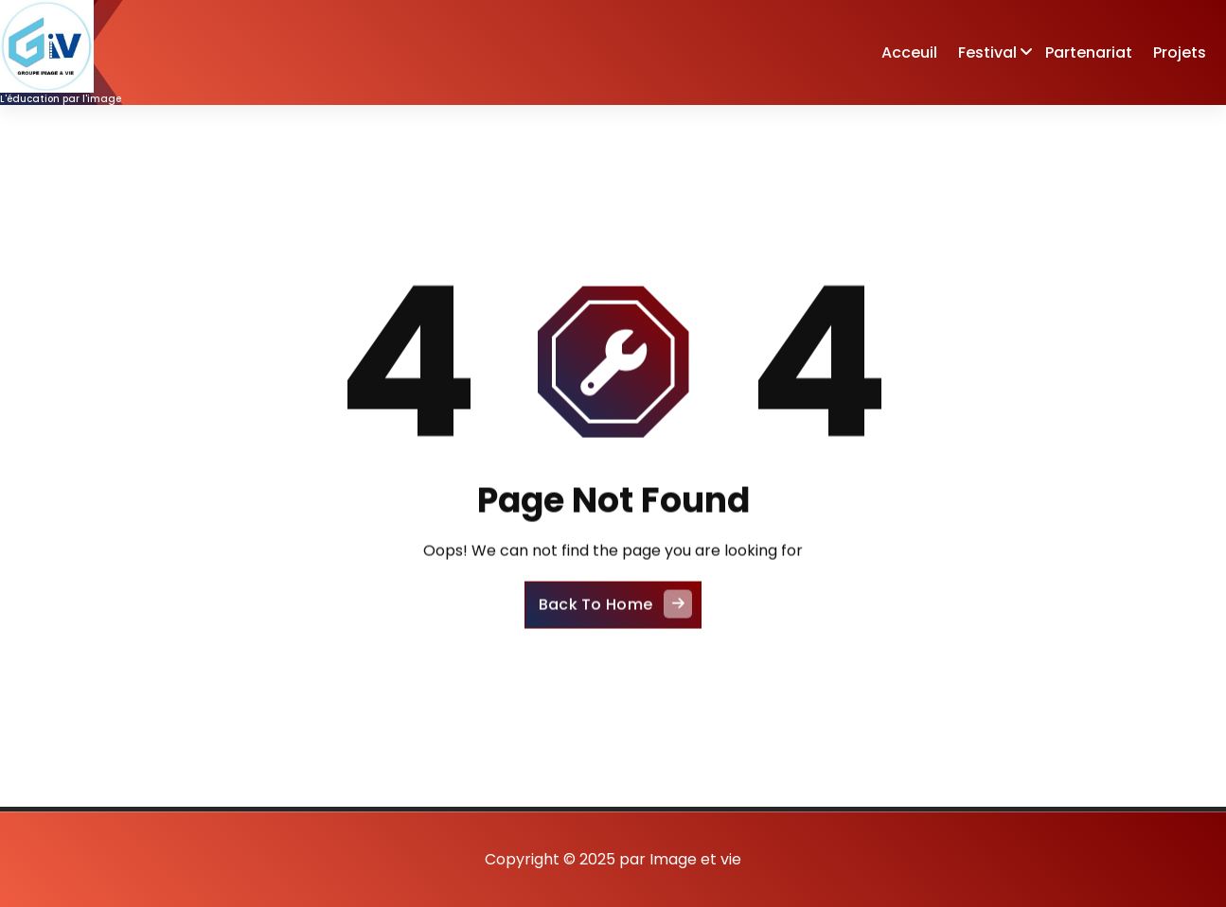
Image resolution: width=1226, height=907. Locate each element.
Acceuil (909, 52)
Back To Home (616, 617)
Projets (1179, 52)
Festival (987, 52)
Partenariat (1088, 52)
